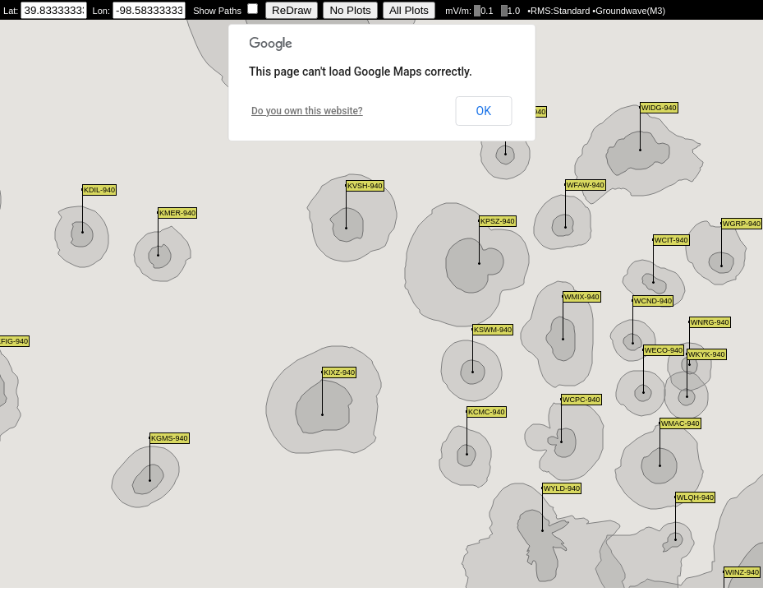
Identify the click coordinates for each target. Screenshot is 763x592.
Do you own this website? (307, 111)
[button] (150, 459)
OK (483, 111)
